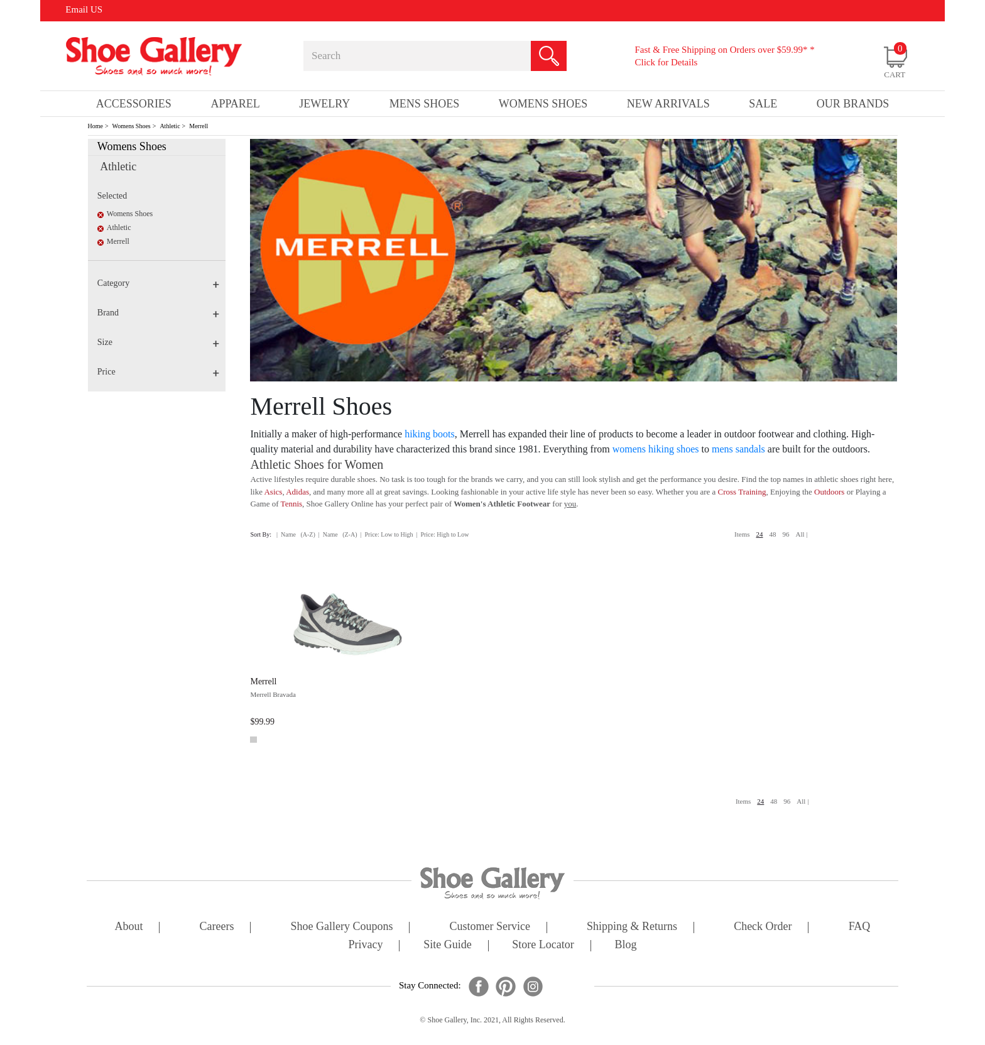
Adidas (297, 491)
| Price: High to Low (442, 534)
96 (786, 534)
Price (158, 371)
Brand (158, 312)
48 (773, 534)
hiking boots (430, 434)
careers (217, 927)
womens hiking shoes (655, 449)
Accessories (133, 103)
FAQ (860, 927)
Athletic (170, 126)
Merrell (198, 126)
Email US (83, 9)
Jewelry (324, 103)
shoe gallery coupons (342, 927)
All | (802, 534)
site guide (447, 945)
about (129, 927)
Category (158, 283)
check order (763, 927)
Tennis (291, 503)
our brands (853, 103)
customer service (490, 927)
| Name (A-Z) (295, 534)
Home (95, 126)
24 (759, 534)
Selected (112, 195)
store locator (543, 945)
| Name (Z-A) (337, 534)
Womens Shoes (131, 126)
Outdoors (829, 491)
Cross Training (742, 491)
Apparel (234, 103)
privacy (366, 945)
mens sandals (738, 449)
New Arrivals (668, 103)
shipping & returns (632, 927)
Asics (273, 491)
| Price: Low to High (386, 534)
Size (158, 342)
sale (763, 103)
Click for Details (665, 62)
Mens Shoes (424, 103)
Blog (625, 945)
